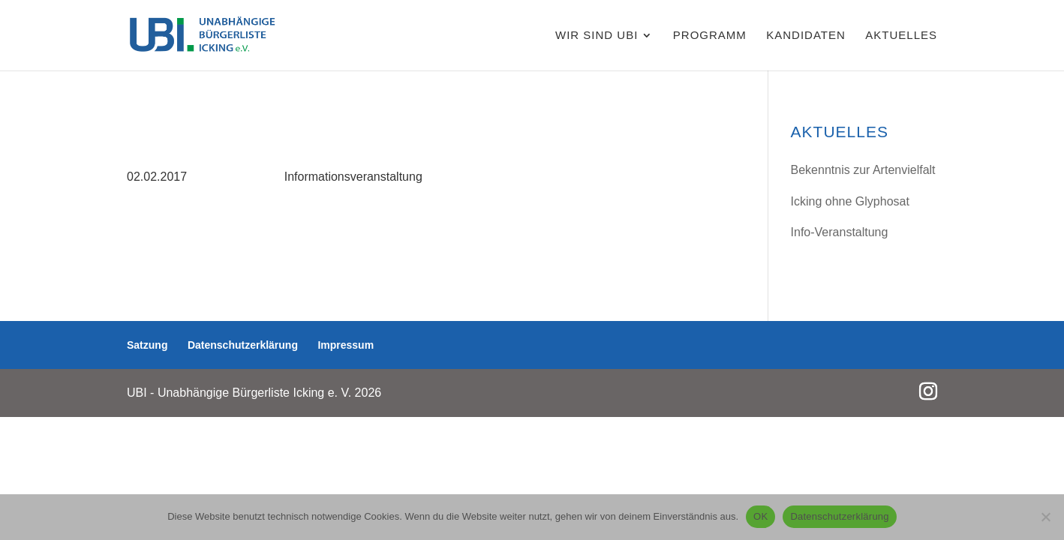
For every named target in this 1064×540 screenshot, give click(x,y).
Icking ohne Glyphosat (850, 201)
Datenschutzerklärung (243, 345)
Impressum (345, 345)
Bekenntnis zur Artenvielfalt (863, 170)
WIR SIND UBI (596, 35)
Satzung (147, 345)
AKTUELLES (901, 35)
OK (760, 516)
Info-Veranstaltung (839, 232)
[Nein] (1045, 516)
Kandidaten (806, 35)
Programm (710, 35)
